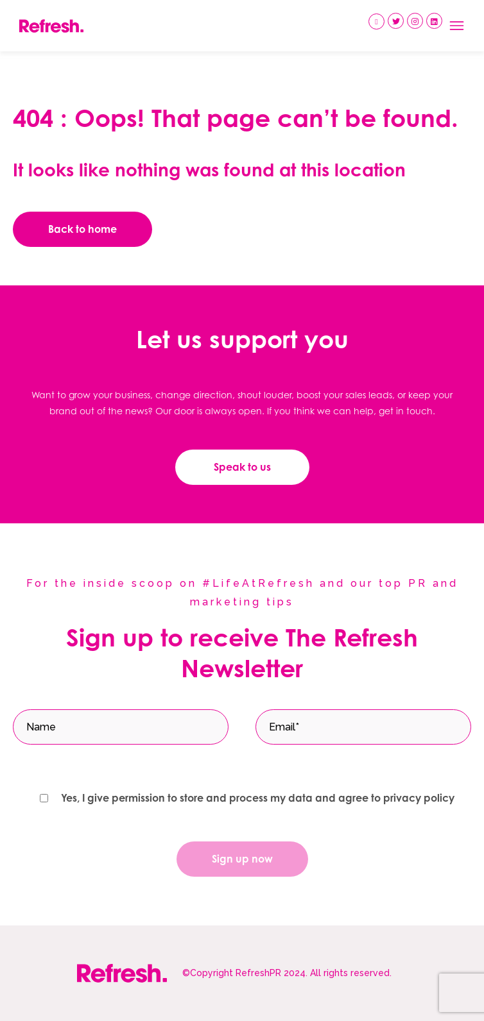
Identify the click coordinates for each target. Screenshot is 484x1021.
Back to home (82, 229)
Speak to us (242, 466)
